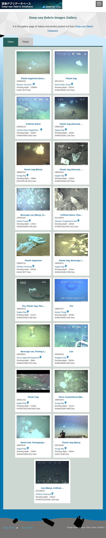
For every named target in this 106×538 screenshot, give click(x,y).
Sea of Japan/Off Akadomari (30, 358)
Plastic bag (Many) (33, 169)
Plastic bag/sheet (33, 260)
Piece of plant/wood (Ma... (71, 397)
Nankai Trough (24, 221)
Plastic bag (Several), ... (71, 124)
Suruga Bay (23, 176)
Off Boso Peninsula (26, 267)
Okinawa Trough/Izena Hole (68, 221)
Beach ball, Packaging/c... (33, 442)
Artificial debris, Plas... (71, 215)
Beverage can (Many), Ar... (33, 215)
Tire (71, 306)
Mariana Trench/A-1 (26, 85)
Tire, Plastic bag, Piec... (33, 306)
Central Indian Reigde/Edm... (30, 130)
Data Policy (9, 527)
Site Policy (27, 527)
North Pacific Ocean (64, 85)
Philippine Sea (62, 358)
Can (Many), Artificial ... (52, 488)
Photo (25, 42)
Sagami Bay (61, 130)
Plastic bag (71, 78)
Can (71, 351)
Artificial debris (33, 124)
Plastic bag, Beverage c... (71, 260)
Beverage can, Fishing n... (33, 351)
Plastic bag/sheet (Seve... (33, 78)
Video (11, 42)
